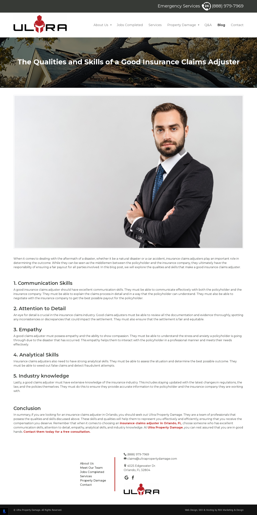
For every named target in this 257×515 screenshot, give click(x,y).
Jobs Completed (130, 25)
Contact (237, 25)
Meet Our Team (91, 467)
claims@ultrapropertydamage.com (150, 458)
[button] (111, 25)
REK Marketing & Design (231, 509)
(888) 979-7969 (223, 6)
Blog (221, 25)
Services (155, 25)
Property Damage (181, 25)
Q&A (208, 25)
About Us (101, 25)
